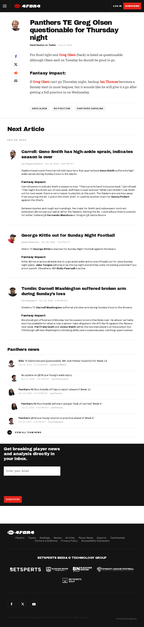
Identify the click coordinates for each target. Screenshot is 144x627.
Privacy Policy (69, 540)
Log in (117, 6)
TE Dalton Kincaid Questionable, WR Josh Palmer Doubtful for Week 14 (63, 360)
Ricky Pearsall (66, 268)
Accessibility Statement (95, 540)
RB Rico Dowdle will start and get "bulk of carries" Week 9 (61, 403)
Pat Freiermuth (44, 326)
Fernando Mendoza (60, 215)
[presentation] (32, 485)
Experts (101, 537)
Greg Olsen (67, 55)
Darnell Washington (49, 307)
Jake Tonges (44, 265)
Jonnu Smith (68, 326)
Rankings (45, 537)
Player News (86, 537)
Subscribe (132, 6)
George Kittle (41, 249)
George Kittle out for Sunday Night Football (68, 235)
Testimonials (117, 537)
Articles (70, 537)
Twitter (22, 604)
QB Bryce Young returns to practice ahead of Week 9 (56, 418)
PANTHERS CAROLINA (90, 108)
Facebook (11, 604)
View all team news (28, 432)
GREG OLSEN (39, 108)
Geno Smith (107, 170)
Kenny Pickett (120, 196)
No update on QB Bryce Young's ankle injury (46, 375)
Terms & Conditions (45, 540)
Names (58, 537)
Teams (32, 537)
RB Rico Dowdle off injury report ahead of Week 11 (55, 389)
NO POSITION (62, 108)
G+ (34, 604)
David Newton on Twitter (43, 45)
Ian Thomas (109, 82)
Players (19, 537)
